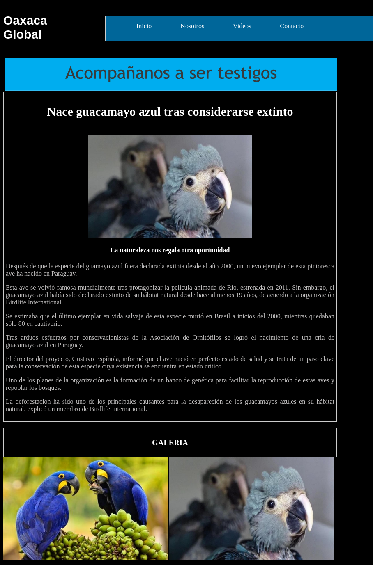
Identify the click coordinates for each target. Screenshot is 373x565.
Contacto (292, 26)
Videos (242, 26)
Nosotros (192, 26)
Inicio (144, 26)
